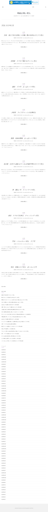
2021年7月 (4, 484)
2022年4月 (4, 463)
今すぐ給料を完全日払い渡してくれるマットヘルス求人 (12, 311)
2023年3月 (4, 436)
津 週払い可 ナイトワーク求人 (23, 190)
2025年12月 (4, 357)
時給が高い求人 (24, 13)
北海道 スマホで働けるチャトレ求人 (24, 61)
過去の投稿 (4, 286)
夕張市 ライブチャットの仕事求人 (23, 112)
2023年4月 (4, 434)
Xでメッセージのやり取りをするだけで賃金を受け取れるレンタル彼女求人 (16, 314)
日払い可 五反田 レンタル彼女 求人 (8, 328)
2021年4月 (4, 492)
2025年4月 (4, 376)
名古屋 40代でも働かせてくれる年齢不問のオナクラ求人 (24, 164)
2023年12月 (4, 414)
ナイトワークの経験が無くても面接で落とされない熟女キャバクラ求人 (16, 321)
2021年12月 (4, 472)
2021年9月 (4, 480)
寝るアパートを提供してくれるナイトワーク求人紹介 (12, 326)
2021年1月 (3, 499)
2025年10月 (4, 361)
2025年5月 (4, 373)
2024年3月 (4, 407)
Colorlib (23, 508)
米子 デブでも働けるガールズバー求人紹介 (10, 333)
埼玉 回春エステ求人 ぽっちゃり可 (24, 267)
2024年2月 (4, 410)
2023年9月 (4, 422)
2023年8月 (4, 424)
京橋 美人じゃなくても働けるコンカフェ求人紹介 (12, 307)
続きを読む (23, 46)
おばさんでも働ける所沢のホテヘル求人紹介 (10, 319)
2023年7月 (4, 427)
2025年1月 (4, 383)
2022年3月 (4, 465)
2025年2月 (4, 381)
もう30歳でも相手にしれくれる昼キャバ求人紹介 (11, 338)
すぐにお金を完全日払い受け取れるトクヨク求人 (11, 336)
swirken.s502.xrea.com (28, 37)
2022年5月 (4, 460)
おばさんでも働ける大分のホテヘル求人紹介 (10, 304)
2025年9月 (4, 364)
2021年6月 (4, 487)
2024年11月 (4, 388)
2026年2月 (4, 352)
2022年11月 (4, 446)
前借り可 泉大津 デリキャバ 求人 (8, 295)
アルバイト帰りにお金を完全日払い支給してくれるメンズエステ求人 (15, 331)
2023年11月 (4, 417)
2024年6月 (4, 400)
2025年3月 (4, 378)
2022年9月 (4, 451)
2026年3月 (4, 349)
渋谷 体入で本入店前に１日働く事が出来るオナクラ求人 (24, 35)
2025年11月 (4, 359)
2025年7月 (4, 369)
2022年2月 (4, 468)
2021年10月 (4, 477)
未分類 (23, 32)
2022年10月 (4, 448)
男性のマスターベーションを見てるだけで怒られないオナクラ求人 (15, 299)
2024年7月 (4, 398)
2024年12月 (4, 386)
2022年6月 (4, 458)
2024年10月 (4, 390)
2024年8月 (4, 395)
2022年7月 (4, 456)
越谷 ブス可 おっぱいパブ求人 (23, 87)
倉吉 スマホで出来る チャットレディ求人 (23, 215)
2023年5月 (4, 431)
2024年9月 (4, 393)
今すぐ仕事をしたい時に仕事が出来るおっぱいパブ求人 (12, 302)
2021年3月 (4, 494)
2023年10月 (4, 419)
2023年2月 (4, 439)
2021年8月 (4, 482)
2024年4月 (4, 405)
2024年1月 (4, 412)
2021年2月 (4, 497)
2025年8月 (4, 366)
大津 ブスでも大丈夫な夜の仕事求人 (9, 324)
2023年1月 (4, 441)
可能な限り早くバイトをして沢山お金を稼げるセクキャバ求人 (14, 316)
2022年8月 (4, 453)
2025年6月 (4, 371)
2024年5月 (4, 402)
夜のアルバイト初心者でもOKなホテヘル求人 (10, 297)
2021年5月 (4, 489)
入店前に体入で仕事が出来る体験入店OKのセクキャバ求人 (13, 309)
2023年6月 (4, 429)
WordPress (31, 508)
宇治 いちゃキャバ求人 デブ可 (23, 241)
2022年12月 (4, 443)
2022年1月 (4, 470)
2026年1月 (4, 354)
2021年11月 (4, 475)
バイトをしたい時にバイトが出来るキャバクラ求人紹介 (12, 340)
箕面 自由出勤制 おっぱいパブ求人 (24, 138)
